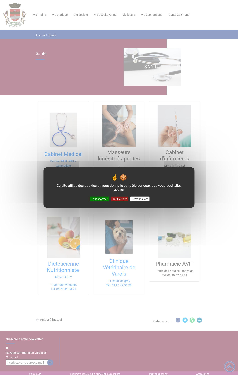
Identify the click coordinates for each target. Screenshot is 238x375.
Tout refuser (120, 199)
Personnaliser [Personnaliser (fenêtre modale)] (140, 199)
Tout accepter (99, 199)
